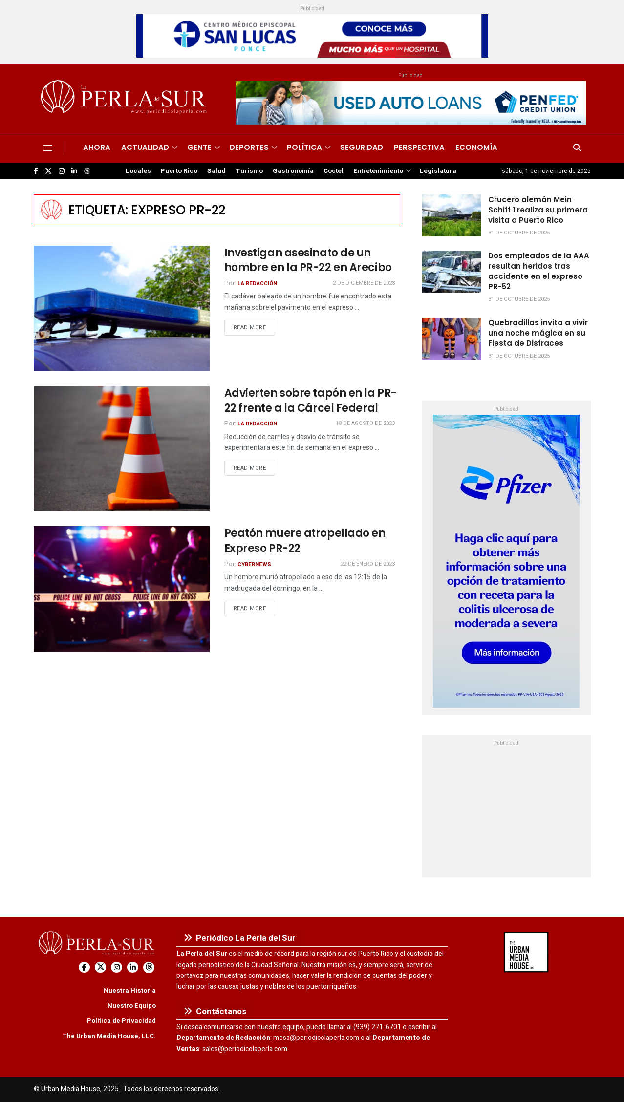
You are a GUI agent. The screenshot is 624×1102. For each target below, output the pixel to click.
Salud (216, 171)
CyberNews (254, 564)
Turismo (249, 171)
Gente (199, 147)
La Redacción (257, 283)
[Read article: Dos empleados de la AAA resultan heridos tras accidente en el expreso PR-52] (451, 272)
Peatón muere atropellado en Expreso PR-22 (305, 541)
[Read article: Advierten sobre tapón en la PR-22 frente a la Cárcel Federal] (122, 448)
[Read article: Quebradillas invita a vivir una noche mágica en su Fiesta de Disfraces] (451, 339)
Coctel (333, 171)
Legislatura (438, 171)
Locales (138, 171)
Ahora (96, 147)
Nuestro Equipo (132, 1005)
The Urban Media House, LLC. (109, 1035)
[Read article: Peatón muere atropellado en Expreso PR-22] (122, 589)
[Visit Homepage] (125, 98)
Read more (255, 327)
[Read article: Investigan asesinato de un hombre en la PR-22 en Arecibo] (122, 308)
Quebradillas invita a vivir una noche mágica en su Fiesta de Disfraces (538, 333)
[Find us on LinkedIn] (74, 171)
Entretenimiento (378, 171)
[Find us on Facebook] (36, 171)
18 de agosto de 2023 (365, 423)
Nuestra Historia (130, 990)
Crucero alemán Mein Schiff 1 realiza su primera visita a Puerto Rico (538, 209)
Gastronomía (293, 171)
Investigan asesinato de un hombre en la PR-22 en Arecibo (308, 260)
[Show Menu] (47, 148)
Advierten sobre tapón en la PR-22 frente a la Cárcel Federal (310, 400)
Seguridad (361, 147)
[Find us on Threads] (87, 171)
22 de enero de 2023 (368, 564)
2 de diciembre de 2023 (364, 283)
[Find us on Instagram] (62, 171)
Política (304, 147)
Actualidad (145, 147)
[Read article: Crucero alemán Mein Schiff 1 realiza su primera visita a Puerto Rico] (451, 215)
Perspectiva (419, 147)
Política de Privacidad (121, 1020)
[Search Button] (577, 148)
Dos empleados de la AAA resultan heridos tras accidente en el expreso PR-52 (538, 271)
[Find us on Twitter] (48, 171)
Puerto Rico (179, 171)
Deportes (249, 147)
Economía (476, 147)
